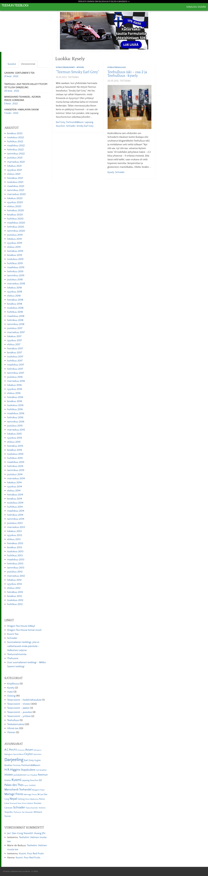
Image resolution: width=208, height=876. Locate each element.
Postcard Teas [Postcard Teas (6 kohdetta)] (15, 803)
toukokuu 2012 (15, 600)
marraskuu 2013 (16, 527)
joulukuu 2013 (15, 523)
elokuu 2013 (13, 539)
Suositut (12, 64)
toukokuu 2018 (15, 307)
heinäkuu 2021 (15, 178)
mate (10, 691)
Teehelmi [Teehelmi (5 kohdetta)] (42, 808)
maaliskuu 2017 (15, 364)
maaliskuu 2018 (15, 316)
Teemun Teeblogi (14, 5)
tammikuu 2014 (15, 518)
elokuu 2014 (13, 490)
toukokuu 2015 (15, 454)
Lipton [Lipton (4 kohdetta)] (26, 785)
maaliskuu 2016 (15, 413)
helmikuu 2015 (15, 466)
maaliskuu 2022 (16, 145)
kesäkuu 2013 (14, 547)
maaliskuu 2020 (16, 222)
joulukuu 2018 (15, 279)
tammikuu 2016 (15, 421)
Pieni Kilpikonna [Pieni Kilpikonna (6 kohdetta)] (31, 799)
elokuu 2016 (13, 393)
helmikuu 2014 (15, 514)
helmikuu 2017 (15, 368)
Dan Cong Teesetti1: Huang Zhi (28, 833)
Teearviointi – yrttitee (19, 716)
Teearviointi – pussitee (19, 712)
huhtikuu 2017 (14, 360)
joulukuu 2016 (15, 376)
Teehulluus (120, 67)
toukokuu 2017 (15, 356)
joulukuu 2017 (14, 328)
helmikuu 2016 (15, 417)
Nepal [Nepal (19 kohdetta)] (13, 798)
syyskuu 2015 (14, 437)
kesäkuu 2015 (14, 449)
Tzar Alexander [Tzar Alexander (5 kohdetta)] (27, 812)
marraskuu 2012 (16, 575)
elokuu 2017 (13, 344)
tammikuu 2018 (15, 324)
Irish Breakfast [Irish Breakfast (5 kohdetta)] (41, 770)
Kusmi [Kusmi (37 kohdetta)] (16, 780)
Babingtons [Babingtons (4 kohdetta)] (37, 750)
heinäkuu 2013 (15, 543)
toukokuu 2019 (15, 259)
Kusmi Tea (12, 634)
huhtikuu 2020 (15, 218)
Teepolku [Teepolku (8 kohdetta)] (8, 812)
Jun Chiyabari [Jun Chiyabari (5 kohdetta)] (32, 775)
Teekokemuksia (15, 724)
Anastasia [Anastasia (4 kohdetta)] (21, 750)
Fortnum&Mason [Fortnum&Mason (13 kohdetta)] (30, 765)
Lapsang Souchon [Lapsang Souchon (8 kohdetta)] (30, 780)
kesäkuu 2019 (14, 255)
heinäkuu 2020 (15, 210)
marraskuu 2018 (16, 283)
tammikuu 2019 (15, 275)
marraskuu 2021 (16, 161)
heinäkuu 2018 (15, 299)
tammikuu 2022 (16, 153)
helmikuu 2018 (15, 320)
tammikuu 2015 (15, 470)
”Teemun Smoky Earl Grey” (77, 72)
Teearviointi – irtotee (18, 703)
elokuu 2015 (13, 441)
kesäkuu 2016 (14, 401)
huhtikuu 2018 (15, 311)
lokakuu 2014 (14, 482)
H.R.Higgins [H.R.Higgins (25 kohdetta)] (12, 770)
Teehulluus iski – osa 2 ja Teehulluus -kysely (127, 74)
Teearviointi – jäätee (18, 707)
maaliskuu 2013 (15, 559)
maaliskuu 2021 (15, 186)
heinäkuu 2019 (15, 251)
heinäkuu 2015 (15, 445)
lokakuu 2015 (14, 433)
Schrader (70, 126)
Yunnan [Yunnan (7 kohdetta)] (7, 816)
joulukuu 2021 (14, 157)
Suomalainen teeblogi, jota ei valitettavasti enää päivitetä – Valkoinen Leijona (23, 646)
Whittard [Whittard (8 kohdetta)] (37, 812)
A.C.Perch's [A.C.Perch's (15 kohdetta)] (10, 749)
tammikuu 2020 (16, 230)
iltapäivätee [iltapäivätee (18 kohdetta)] (28, 769)
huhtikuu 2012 (15, 604)
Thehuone (12, 658)
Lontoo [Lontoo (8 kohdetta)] (32, 785)
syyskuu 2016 (14, 389)
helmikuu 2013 (15, 563)
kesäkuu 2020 (15, 214)
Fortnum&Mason (74, 122)
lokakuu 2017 (14, 336)
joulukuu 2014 (14, 474)
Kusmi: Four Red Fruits (31, 853)
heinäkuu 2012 (15, 592)
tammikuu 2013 (15, 567)
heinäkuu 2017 (15, 348)
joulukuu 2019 (15, 234)
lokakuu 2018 (14, 287)
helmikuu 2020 (15, 226)
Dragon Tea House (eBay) (21, 625)
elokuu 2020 (14, 206)
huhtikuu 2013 (15, 555)
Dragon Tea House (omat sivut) (24, 630)
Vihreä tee (12, 728)
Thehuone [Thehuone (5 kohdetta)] (17, 812)
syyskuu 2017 (14, 340)
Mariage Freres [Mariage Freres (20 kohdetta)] (13, 794)
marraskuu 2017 (16, 332)
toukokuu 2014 (15, 502)
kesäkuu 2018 (14, 303)
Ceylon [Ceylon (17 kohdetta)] (28, 754)
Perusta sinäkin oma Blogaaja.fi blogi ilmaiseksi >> (104, 1)
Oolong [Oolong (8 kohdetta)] (21, 799)
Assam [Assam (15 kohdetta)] (29, 749)
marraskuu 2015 (16, 429)
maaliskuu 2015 (15, 462)
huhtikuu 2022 (15, 141)
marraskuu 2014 (16, 478)
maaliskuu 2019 (15, 267)
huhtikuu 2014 (15, 506)
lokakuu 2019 (14, 238)
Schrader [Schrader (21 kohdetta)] (19, 807)
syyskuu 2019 (14, 242)
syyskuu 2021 (14, 169)
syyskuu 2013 (14, 535)
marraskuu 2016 (16, 381)
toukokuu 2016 (15, 405)
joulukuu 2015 (15, 425)
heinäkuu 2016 (15, 397)
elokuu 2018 (13, 295)
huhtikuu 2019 (15, 263)
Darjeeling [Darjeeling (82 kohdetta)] (13, 759)
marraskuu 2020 (16, 194)
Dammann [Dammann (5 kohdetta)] (37, 754)
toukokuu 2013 (15, 551)
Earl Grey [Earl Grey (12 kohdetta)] (29, 760)
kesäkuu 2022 (14, 133)
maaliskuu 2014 (15, 510)
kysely (111, 172)
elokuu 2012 (13, 588)
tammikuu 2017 (15, 372)
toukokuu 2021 (15, 182)
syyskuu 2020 (15, 202)
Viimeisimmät (28, 64)
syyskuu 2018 (14, 291)
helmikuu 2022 (15, 149)
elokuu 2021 (13, 174)
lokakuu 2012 (14, 579)
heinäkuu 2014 (15, 494)
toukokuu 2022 (15, 137)
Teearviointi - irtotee (73, 67)
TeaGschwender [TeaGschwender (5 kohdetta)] (32, 808)
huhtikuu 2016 (15, 409)
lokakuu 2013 (14, 531)
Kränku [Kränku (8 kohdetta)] (7, 780)
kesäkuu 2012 (14, 596)
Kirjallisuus (13, 683)
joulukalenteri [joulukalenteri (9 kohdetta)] (20, 775)
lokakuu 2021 (14, 165)
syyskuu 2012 (14, 584)
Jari (9, 833)
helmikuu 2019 (15, 271)
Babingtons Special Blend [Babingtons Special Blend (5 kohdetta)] (13, 754)
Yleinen (11, 732)
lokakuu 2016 (14, 385)
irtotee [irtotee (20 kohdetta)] (8, 774)
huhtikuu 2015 (15, 458)
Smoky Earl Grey (85, 126)
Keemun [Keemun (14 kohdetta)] (43, 774)
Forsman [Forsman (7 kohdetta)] (17, 765)
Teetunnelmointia (16, 654)
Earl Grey (60, 122)
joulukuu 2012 (14, 571)
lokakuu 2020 (14, 198)
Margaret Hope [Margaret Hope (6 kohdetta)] (38, 790)
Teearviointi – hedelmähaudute (24, 699)
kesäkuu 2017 (14, 352)
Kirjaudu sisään (196, 7)
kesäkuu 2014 (14, 498)
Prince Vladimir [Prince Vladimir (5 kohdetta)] (27, 803)
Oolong (11, 695)
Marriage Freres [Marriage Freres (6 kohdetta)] (30, 794)
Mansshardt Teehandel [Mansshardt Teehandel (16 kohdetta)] (17, 789)
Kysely (59, 67)
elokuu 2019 (13, 247)
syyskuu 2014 (14, 486)
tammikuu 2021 (15, 190)
